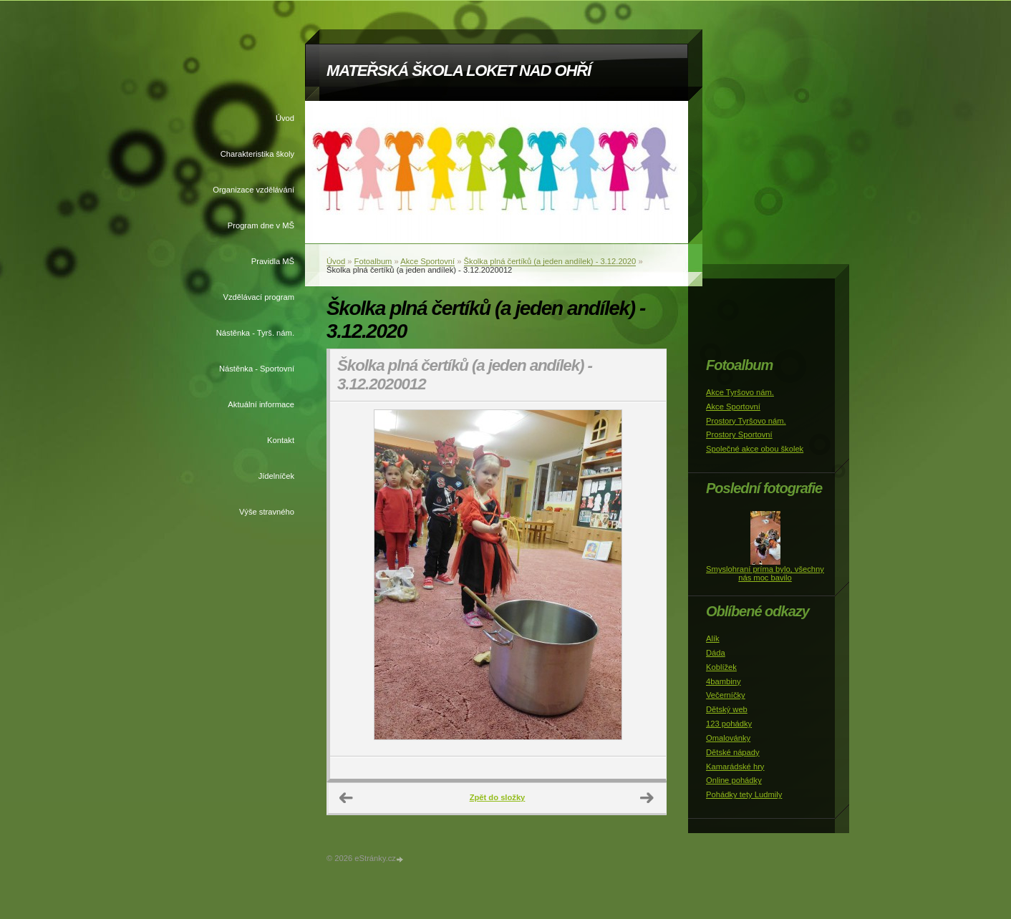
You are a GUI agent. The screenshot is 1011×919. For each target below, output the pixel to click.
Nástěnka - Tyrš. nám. (255, 333)
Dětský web (727, 709)
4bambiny (723, 681)
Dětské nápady (733, 752)
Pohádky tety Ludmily (744, 794)
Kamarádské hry (735, 766)
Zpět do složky (498, 797)
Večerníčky (725, 695)
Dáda (715, 652)
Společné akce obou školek (754, 448)
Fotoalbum (373, 261)
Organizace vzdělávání (253, 189)
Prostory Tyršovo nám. (746, 421)
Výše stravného (266, 511)
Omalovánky (728, 738)
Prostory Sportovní (739, 434)
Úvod (285, 118)
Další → (647, 798)
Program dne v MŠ (261, 225)
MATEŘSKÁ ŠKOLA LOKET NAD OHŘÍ (458, 70)
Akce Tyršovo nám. (740, 392)
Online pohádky (734, 780)
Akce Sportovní (427, 261)
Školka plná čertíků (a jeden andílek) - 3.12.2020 (550, 261)
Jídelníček (276, 476)
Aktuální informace (261, 404)
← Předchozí (346, 798)
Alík (713, 638)
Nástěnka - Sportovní (256, 368)
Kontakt (280, 440)
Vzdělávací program (259, 297)
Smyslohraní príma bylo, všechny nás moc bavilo (765, 573)
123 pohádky (729, 723)
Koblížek (721, 667)
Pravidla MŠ (272, 261)
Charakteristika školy (257, 154)
